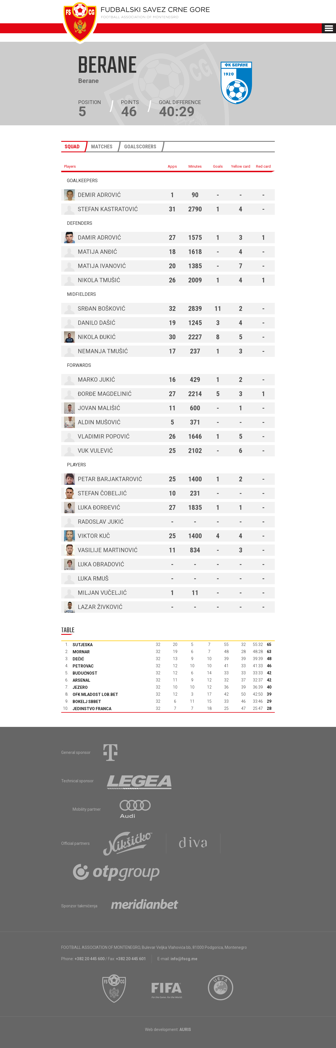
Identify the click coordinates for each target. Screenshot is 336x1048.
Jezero (80, 687)
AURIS (185, 1029)
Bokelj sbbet (87, 701)
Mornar (81, 652)
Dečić (78, 659)
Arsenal (81, 680)
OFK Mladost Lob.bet (95, 694)
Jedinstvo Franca (92, 708)
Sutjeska (83, 644)
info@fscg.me (184, 958)
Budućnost (85, 673)
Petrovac (83, 666)
